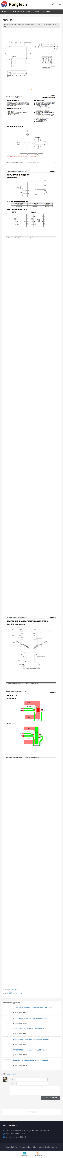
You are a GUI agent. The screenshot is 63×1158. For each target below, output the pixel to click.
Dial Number (38, 1154)
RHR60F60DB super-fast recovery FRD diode (30, 1060)
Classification (25, 1154)
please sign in (11, 1074)
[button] (31, 89)
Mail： (29, 1083)
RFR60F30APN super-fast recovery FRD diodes (31, 1039)
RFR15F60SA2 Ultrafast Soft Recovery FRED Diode (32, 1008)
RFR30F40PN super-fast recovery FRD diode (30, 1018)
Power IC (29, 12)
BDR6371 (14, 990)
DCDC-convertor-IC (14, 993)
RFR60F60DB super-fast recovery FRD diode (30, 1050)
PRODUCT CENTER (17, 12)
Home (5, 12)
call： (29, 1079)
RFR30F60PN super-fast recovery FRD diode (30, 1029)
